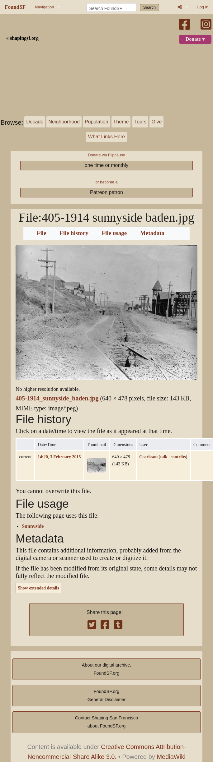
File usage (114, 233)
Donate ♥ (195, 39)
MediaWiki (171, 756)
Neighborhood (64, 121)
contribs (178, 456)
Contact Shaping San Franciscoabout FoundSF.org (106, 721)
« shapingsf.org (22, 38)
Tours (140, 121)
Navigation (44, 7)
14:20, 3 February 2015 (59, 456)
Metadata (152, 233)
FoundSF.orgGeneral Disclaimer (106, 695)
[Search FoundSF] (111, 7)
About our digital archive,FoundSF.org (106, 669)
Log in (202, 7)
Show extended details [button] (38, 587)
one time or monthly (107, 165)
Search (149, 7)
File (41, 233)
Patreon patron (106, 192)
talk (163, 456)
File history (73, 233)
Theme (121, 121)
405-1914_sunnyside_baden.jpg (57, 398)
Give (156, 121)
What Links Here (106, 136)
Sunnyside (33, 526)
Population (96, 121)
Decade (34, 121)
